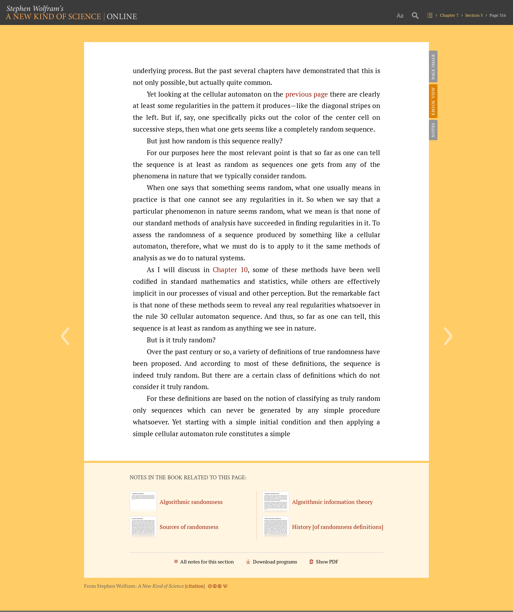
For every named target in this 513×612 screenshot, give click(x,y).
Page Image (433, 66)
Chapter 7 (449, 15)
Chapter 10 (230, 269)
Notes (433, 130)
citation (194, 586)
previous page (306, 94)
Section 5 (474, 15)
